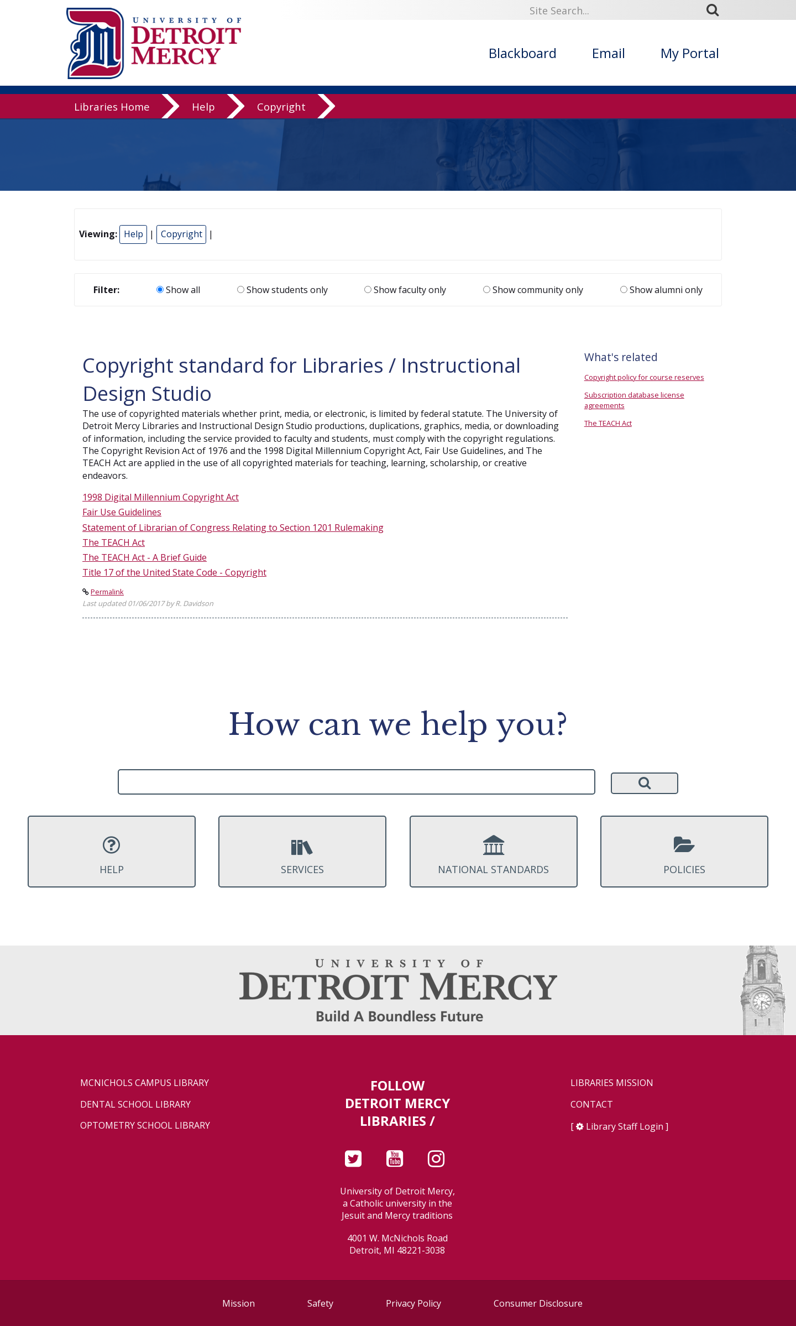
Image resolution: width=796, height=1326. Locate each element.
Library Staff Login (624, 1126)
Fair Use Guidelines (121, 512)
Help (203, 107)
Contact (591, 1104)
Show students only (282, 289)
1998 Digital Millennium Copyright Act (160, 497)
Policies (684, 855)
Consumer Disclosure (538, 1303)
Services (302, 855)
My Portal (690, 53)
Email (608, 53)
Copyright (281, 107)
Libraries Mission (611, 1083)
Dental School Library (135, 1104)
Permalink (107, 592)
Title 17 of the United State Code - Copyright (174, 572)
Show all (178, 289)
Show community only (533, 289)
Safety (320, 1303)
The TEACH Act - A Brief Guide (144, 557)
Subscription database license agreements (634, 400)
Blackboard (523, 53)
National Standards (494, 855)
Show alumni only (661, 289)
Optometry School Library (145, 1125)
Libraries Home (112, 107)
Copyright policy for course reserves (644, 377)
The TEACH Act (113, 542)
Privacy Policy (413, 1303)
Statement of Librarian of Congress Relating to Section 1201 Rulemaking (233, 527)
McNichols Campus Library (144, 1083)
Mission (238, 1303)
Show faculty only (405, 289)
